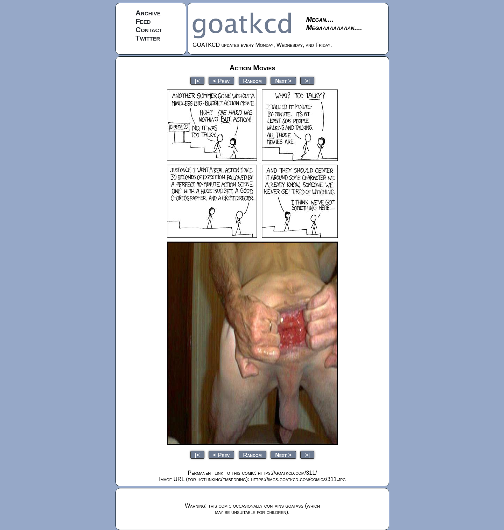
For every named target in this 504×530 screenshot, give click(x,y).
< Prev (221, 81)
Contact (148, 30)
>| (307, 81)
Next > (283, 81)
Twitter (147, 38)
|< (197, 81)
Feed (143, 21)
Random (252, 81)
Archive (148, 13)
